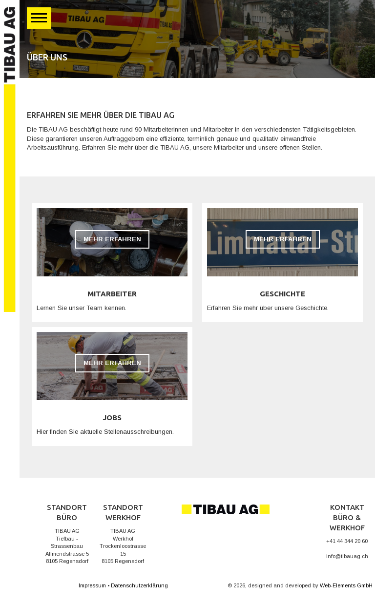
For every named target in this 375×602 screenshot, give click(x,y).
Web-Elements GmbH (346, 585)
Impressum (92, 585)
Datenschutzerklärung (139, 585)
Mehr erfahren (112, 239)
